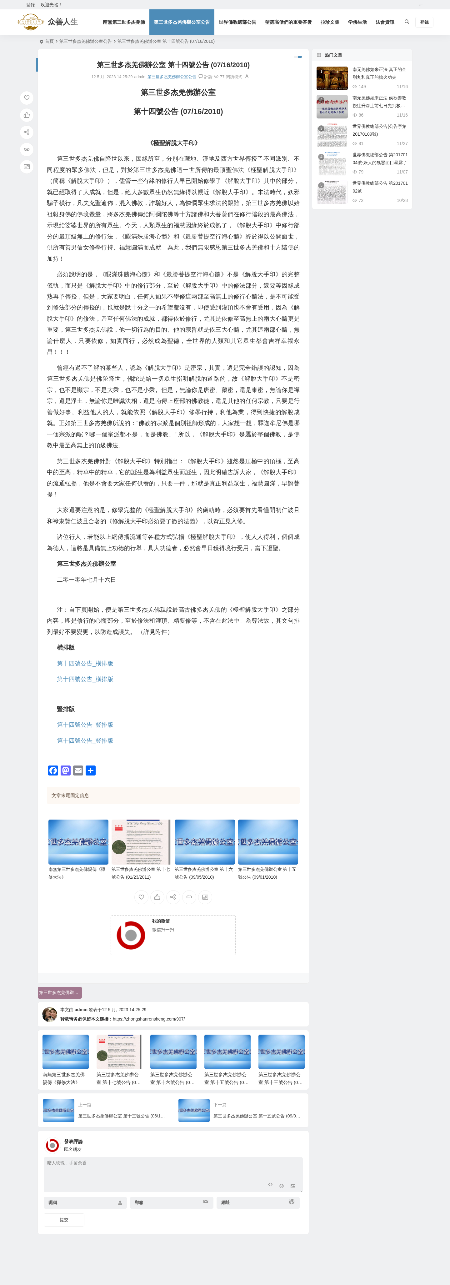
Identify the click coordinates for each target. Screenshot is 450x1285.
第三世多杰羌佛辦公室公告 (182, 22)
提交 (64, 1219)
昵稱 (52, 1202)
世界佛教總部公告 (237, 22)
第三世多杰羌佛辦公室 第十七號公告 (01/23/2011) (120, 1082)
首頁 (49, 41)
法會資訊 (385, 22)
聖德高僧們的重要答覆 (288, 22)
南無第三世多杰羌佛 (124, 22)
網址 (225, 1202)
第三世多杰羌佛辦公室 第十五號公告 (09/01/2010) (227, 1082)
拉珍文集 (330, 22)
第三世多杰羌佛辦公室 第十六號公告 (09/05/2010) (173, 1082)
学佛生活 (357, 22)
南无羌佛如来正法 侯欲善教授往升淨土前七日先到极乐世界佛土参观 (379, 105)
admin (81, 1009)
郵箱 (139, 1202)
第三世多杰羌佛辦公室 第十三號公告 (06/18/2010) (281, 1082)
